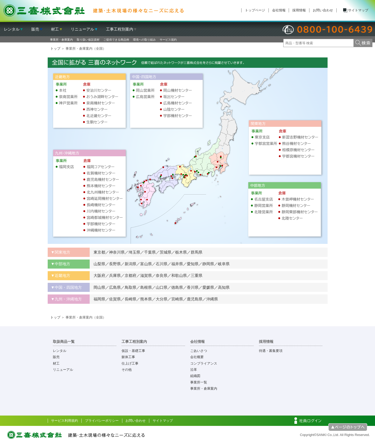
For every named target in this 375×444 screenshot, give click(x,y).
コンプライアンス (203, 363)
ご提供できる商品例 (116, 39)
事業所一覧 (198, 382)
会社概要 (197, 357)
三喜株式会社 (94, 10)
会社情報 (279, 10)
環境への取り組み (144, 39)
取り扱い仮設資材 (88, 39)
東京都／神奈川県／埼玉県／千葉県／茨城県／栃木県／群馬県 (146, 252)
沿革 (193, 370)
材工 (56, 363)
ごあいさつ (198, 351)
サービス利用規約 (64, 421)
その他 (127, 370)
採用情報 (299, 10)
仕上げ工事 (130, 363)
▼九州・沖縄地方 (66, 299)
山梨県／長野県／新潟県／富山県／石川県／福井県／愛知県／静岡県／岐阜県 (160, 264)
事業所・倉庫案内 (61, 39)
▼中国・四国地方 (66, 287)
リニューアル (63, 370)
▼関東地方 (60, 252)
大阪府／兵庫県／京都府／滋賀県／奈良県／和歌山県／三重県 (146, 275)
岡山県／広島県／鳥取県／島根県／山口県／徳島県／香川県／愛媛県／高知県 (160, 287)
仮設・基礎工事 (133, 351)
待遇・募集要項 (270, 351)
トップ (55, 48)
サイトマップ (358, 10)
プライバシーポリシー (102, 421)
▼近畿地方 (60, 275)
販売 (56, 357)
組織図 (195, 376)
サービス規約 (168, 39)
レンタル (59, 351)
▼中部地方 (60, 264)
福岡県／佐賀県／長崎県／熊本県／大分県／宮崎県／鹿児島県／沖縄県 (154, 299)
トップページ (255, 10)
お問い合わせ (323, 10)
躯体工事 (128, 357)
